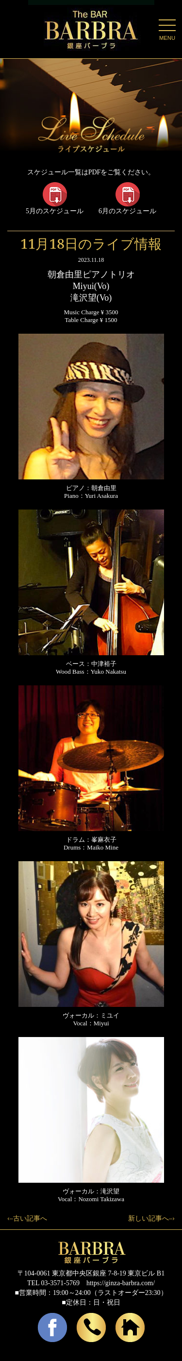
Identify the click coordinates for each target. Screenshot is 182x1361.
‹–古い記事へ (27, 1218)
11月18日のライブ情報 (91, 243)
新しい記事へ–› (151, 1218)
